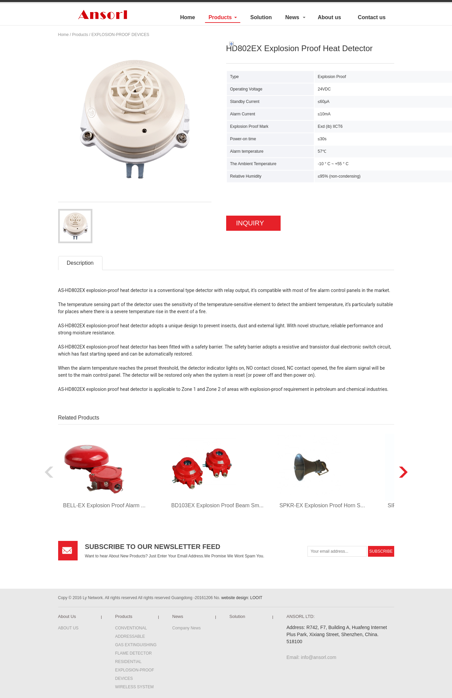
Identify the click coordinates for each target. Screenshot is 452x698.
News (292, 17)
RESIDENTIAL (128, 661)
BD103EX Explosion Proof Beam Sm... (217, 505)
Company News (186, 628)
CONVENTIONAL (131, 628)
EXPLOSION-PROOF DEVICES (120, 34)
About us (329, 17)
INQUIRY (250, 223)
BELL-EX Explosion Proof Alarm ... (104, 505)
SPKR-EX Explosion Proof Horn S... (322, 505)
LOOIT (256, 597)
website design (234, 597)
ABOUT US (68, 628)
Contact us (372, 17)
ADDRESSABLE (130, 636)
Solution (261, 17)
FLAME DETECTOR (133, 653)
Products (220, 17)
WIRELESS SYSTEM (134, 687)
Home (187, 17)
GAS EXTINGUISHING (136, 644)
